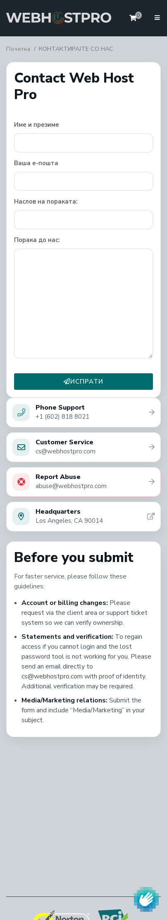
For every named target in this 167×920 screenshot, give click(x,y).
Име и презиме (36, 125)
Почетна (18, 49)
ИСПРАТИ (83, 381)
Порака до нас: (37, 240)
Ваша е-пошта (36, 163)
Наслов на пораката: (45, 201)
